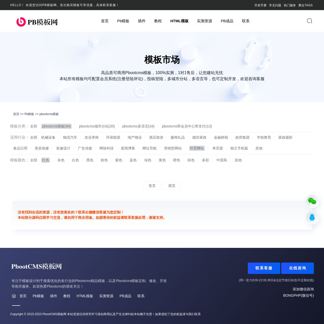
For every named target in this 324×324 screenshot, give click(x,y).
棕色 (191, 160)
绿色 (147, 160)
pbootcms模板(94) (56, 126)
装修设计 (63, 148)
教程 (158, 21)
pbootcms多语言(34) (138, 126)
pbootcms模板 (49, 114)
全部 (33, 126)
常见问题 (275, 5)
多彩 (205, 160)
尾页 (171, 186)
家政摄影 (285, 137)
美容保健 (42, 148)
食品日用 (20, 148)
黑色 (89, 160)
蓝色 (133, 160)
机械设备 (48, 137)
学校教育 (264, 137)
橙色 (176, 160)
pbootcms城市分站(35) (97, 126)
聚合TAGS (305, 5)
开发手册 (260, 5)
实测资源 (204, 21)
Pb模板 (123, 21)
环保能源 (113, 137)
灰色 (61, 160)
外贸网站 (197, 148)
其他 (258, 148)
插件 (142, 21)
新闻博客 (128, 148)
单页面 (217, 148)
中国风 (221, 160)
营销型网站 (173, 148)
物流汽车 (70, 137)
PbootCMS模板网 (54, 314)
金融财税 (221, 137)
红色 (45, 160)
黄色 (162, 160)
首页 (105, 21)
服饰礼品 (178, 137)
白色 (75, 160)
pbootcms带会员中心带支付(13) (187, 126)
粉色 (104, 160)
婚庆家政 (199, 137)
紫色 (118, 160)
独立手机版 (239, 148)
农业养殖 (92, 137)
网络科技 (106, 148)
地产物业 (135, 137)
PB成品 (227, 21)
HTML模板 (179, 21)
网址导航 (150, 148)
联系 (246, 21)
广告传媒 (85, 148)
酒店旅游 (156, 137)
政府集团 (242, 137)
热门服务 (290, 5)
